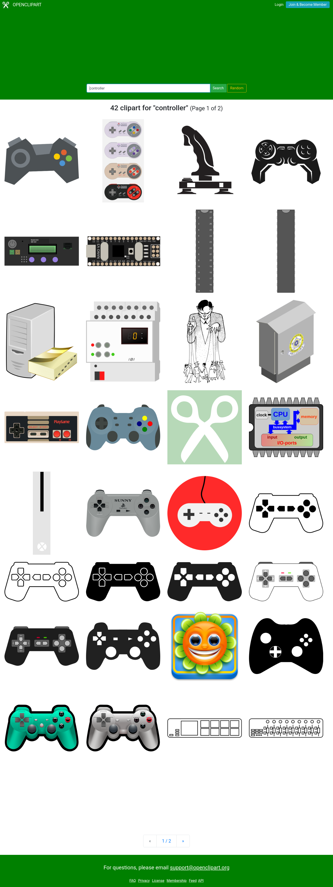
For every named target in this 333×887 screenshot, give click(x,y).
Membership (176, 881)
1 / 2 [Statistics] (166, 841)
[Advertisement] (166, 47)
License (158, 881)
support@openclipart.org (199, 867)
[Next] (183, 841)
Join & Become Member (308, 4)
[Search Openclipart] (148, 88)
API (201, 881)
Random (237, 88)
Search (218, 88)
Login (279, 4)
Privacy (144, 881)
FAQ (132, 881)
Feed (193, 881)
